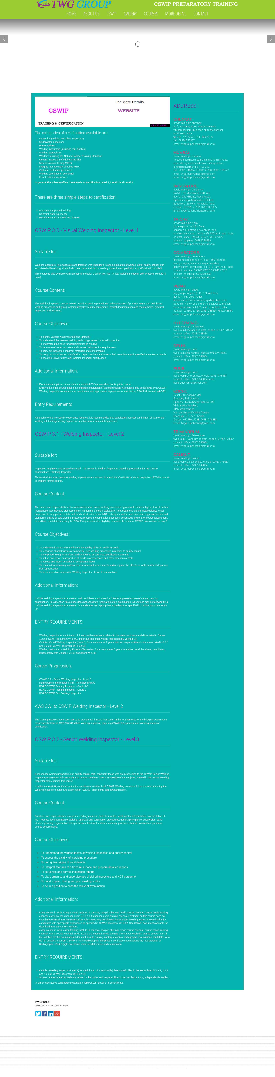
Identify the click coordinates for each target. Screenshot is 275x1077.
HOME (71, 13)
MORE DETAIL (175, 13)
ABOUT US (91, 13)
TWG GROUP (42, 1002)
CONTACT (200, 13)
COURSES (151, 13)
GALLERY (130, 13)
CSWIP (111, 13)
